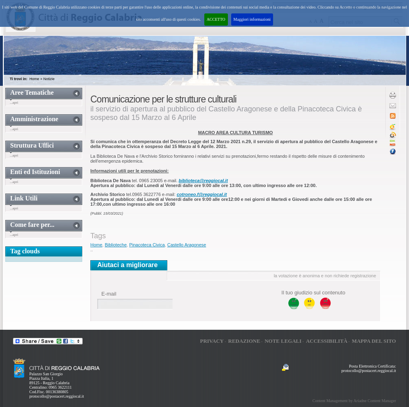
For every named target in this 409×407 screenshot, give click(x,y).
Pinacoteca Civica (146, 244)
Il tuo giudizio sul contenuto (314, 292)
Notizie (49, 79)
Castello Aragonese (186, 244)
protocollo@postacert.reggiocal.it (56, 396)
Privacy (211, 341)
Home (34, 79)
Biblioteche (116, 244)
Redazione (244, 341)
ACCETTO (216, 19)
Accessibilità (327, 341)
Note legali (283, 341)
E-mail (108, 294)
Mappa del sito (374, 341)
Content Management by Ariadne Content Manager (354, 400)
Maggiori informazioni (252, 19)
